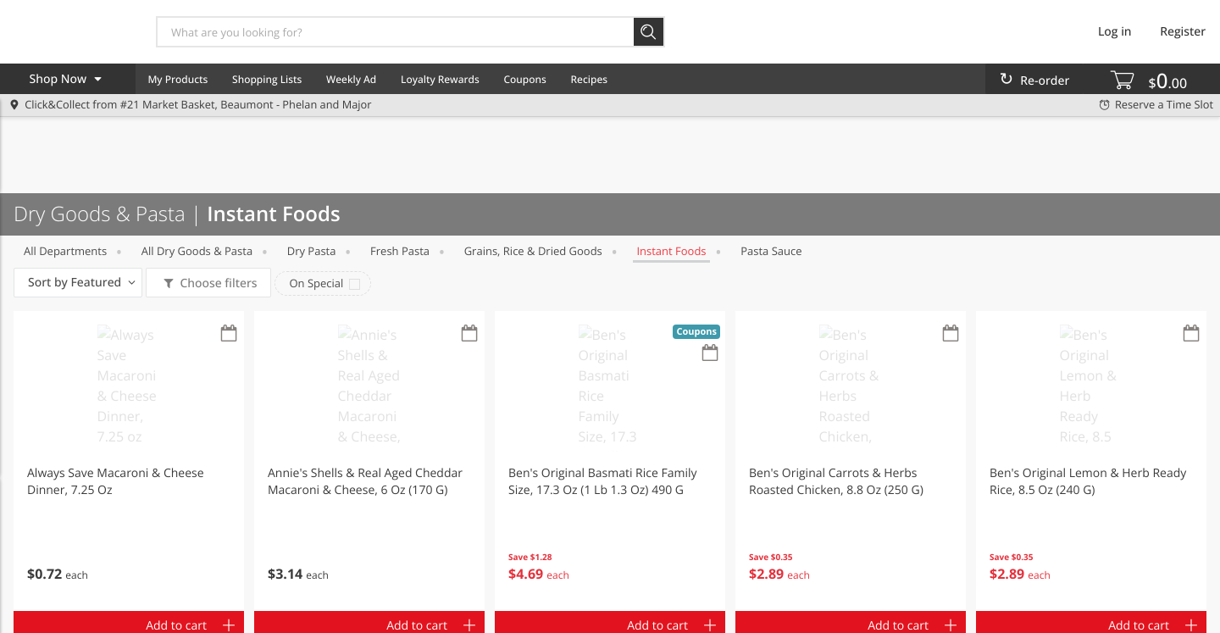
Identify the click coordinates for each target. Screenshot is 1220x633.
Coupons (524, 79)
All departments (65, 250)
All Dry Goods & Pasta (196, 250)
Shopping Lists (267, 79)
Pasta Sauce (770, 250)
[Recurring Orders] (228, 334)
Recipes (589, 79)
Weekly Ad (351, 79)
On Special (316, 283)
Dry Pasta (311, 250)
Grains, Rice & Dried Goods (533, 250)
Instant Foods (671, 250)
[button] (129, 461)
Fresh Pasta (400, 250)
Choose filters (217, 283)
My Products (177, 79)
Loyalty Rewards (440, 79)
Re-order (1044, 81)
